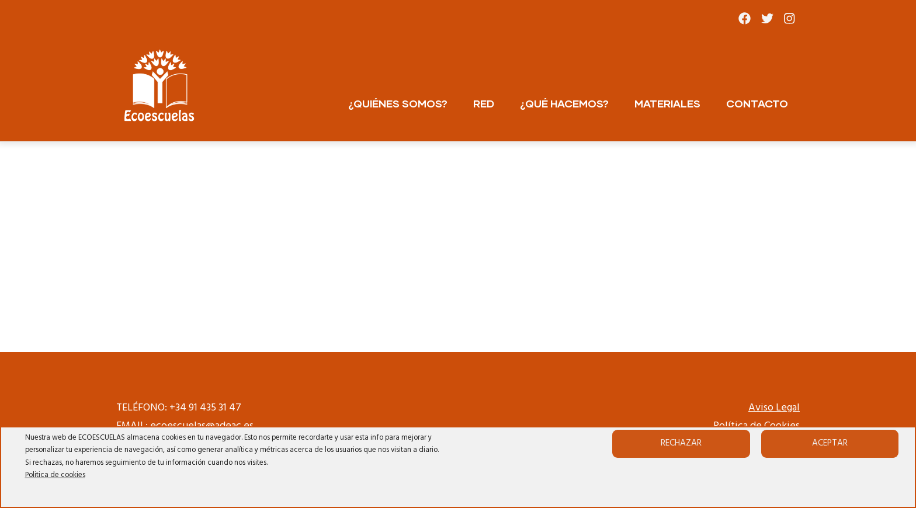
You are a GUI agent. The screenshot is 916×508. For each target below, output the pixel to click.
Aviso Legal (774, 407)
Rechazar (681, 443)
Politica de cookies (55, 475)
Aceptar (830, 443)
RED (483, 103)
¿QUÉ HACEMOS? (564, 103)
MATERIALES (667, 103)
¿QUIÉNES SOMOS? (397, 103)
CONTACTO (757, 103)
